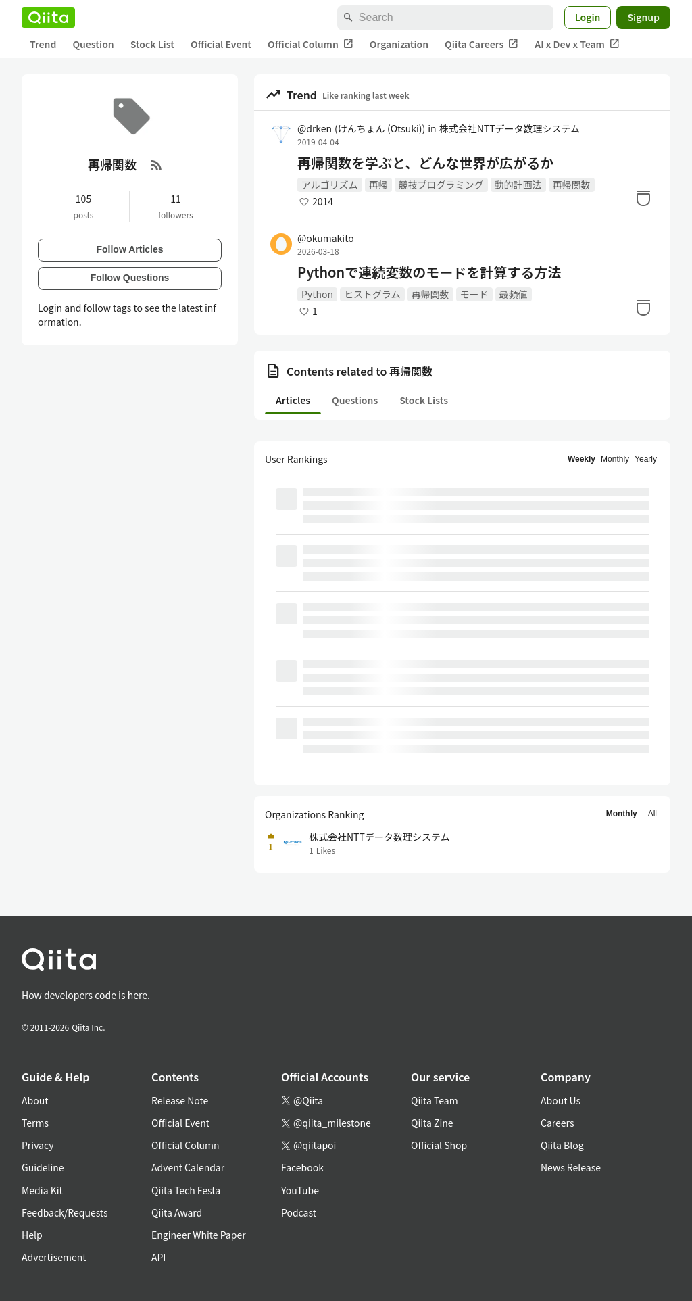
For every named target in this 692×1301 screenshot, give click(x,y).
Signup (643, 17)
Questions (355, 400)
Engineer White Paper (198, 1235)
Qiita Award (176, 1212)
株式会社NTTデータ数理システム (509, 128)
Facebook (302, 1167)
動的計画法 (518, 184)
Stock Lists (423, 400)
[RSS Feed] (157, 165)
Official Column (310, 44)
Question (93, 44)
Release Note (179, 1100)
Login (588, 17)
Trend (43, 44)
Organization (399, 44)
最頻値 (513, 294)
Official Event (221, 44)
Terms (35, 1122)
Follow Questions (130, 277)
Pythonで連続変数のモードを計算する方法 (429, 272)
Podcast (298, 1212)
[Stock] (643, 198)
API (158, 1257)
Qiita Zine (432, 1122)
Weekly (581, 459)
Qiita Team (434, 1100)
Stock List (152, 44)
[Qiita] (48, 17)
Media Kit (42, 1190)
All (652, 813)
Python (317, 294)
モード (474, 294)
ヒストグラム (372, 294)
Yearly (646, 459)
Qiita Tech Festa (185, 1190)
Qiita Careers (481, 44)
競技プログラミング (441, 184)
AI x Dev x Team (577, 44)
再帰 (378, 184)
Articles (293, 400)
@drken (361, 128)
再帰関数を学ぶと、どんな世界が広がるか (425, 162)
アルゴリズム (329, 184)
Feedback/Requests (65, 1212)
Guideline (43, 1167)
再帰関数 (572, 184)
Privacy (37, 1145)
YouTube (300, 1190)
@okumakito (325, 238)
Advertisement (54, 1257)
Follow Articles (129, 249)
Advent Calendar (187, 1167)
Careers (557, 1122)
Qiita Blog (562, 1145)
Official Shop (439, 1145)
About (35, 1100)
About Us (560, 1100)
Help (32, 1235)
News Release (571, 1167)
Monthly (615, 459)
